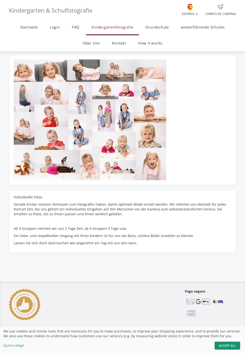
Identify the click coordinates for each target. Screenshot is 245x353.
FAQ (75, 27)
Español (190, 10)
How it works (150, 43)
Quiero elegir (14, 345)
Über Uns (91, 43)
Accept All (227, 346)
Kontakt (119, 43)
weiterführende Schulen (203, 27)
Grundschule (157, 27)
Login (55, 27)
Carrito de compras (220, 10)
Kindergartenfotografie (112, 27)
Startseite (29, 27)
